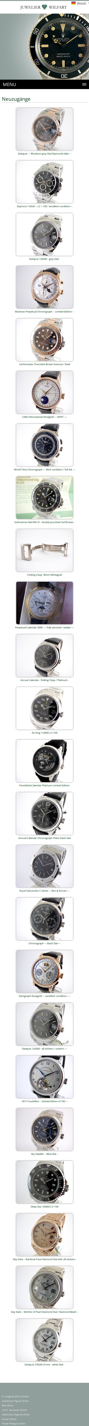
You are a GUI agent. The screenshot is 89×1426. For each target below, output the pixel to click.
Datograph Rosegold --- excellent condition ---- (44, 995)
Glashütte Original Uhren (16, 1414)
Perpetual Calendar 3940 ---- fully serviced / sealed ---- (44, 626)
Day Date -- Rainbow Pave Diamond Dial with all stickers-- (44, 1258)
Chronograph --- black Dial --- (44, 942)
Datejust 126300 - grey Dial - (44, 258)
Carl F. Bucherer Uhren (14, 1410)
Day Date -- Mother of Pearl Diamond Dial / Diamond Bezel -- (44, 1311)
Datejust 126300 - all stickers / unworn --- (44, 1047)
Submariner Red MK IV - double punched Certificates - (44, 521)
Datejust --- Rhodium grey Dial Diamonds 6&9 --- (44, 152)
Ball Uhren (7, 1405)
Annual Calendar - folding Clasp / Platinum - (44, 679)
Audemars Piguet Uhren (15, 1401)
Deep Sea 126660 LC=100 (44, 1205)
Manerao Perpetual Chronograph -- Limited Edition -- (44, 310)
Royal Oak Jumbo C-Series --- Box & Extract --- (44, 889)
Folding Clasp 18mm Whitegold (44, 573)
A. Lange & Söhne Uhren (15, 1396)
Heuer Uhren (9, 1419)
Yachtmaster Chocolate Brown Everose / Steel (44, 363)
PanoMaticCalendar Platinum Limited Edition (44, 784)
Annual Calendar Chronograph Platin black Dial (44, 837)
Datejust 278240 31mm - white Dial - (44, 1363)
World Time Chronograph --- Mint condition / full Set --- (44, 468)
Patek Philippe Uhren (14, 1423)
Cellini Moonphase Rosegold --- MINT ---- (44, 416)
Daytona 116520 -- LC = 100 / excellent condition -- (44, 205)
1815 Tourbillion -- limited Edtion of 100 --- (44, 1100)
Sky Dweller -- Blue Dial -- (44, 1153)
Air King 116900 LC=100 (44, 731)
